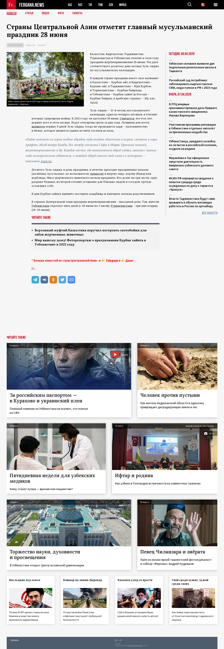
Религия (41, 45)
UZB (111, 5)
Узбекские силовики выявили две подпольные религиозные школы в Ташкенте (192, 67)
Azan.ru (46, 161)
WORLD (122, 5)
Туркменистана (122, 206)
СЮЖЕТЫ (77, 13)
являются (38, 126)
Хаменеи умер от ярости (134, 580)
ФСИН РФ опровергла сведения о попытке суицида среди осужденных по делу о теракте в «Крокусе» (191, 183)
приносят (97, 173)
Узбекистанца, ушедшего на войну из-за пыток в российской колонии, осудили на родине (193, 145)
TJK (90, 5)
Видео (45, 13)
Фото (61, 13)
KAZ (70, 5)
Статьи (29, 13)
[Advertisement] (112, 312)
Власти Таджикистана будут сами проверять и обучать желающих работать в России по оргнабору (192, 202)
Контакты (15, 640)
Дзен (128, 260)
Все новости (209, 213)
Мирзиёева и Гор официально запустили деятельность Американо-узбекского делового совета (191, 163)
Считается (127, 118)
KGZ (80, 5)
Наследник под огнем (24, 580)
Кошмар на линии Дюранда (82, 580)
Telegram (112, 260)
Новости (12, 13)
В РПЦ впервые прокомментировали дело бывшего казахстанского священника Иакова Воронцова (193, 109)
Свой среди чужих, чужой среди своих (190, 581)
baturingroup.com (135, 646)
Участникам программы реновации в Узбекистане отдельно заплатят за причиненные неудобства (192, 128)
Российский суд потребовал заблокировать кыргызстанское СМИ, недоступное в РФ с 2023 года (193, 84)
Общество (30, 45)
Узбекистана (40, 206)
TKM (100, 5)
